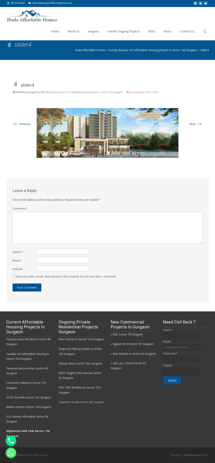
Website (18, 269)
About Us (73, 34)
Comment (20, 208)
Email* (167, 341)
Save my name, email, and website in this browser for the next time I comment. (66, 276)
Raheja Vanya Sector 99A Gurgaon (80, 363)
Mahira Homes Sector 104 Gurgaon (28, 407)
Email (17, 260)
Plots (151, 34)
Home (55, 34)
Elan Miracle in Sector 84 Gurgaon (134, 353)
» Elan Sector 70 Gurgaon (127, 334)
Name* (167, 330)
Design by (176, 455)
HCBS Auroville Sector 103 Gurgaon (28, 397)
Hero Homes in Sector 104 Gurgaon (81, 339)
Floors (168, 34)
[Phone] (11, 440)
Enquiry (167, 365)
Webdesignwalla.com (195, 455)
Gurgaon (93, 34)
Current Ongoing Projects (124, 34)
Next (195, 124)
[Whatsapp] (11, 453)
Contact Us (187, 34)
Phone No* (170, 353)
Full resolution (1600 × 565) (143, 92)
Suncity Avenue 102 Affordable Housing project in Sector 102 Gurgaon (85, 92)
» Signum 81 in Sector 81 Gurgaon (132, 344)
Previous (22, 124)
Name (18, 252)
